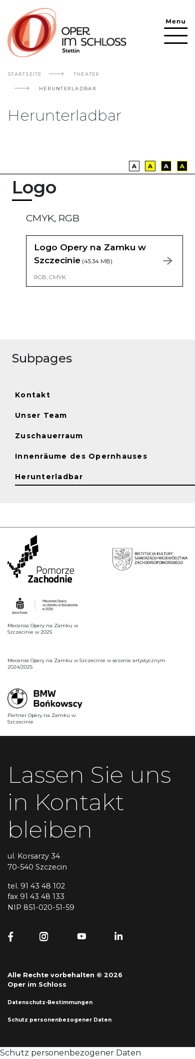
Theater (87, 74)
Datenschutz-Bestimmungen (50, 1002)
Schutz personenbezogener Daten (60, 1020)
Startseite (25, 74)
